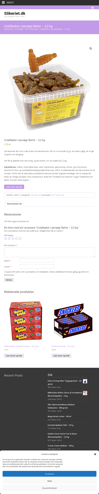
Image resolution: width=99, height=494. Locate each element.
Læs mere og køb (14, 187)
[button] (95, 454)
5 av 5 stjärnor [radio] (20, 238)
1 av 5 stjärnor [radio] (5, 238)
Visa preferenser (49, 488)
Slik (39, 195)
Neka (49, 481)
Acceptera (49, 474)
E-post (7, 266)
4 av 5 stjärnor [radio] (16, 238)
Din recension (10, 245)
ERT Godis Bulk (58, 195)
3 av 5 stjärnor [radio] (12, 238)
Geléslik (34, 195)
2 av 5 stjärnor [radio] (9, 238)
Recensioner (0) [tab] (14, 204)
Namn (7, 261)
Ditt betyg (9, 235)
